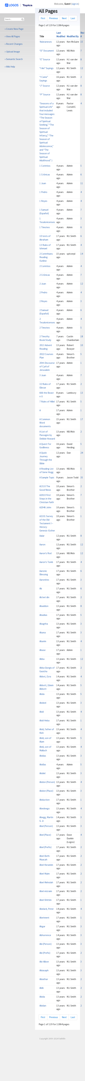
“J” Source (44, 85)
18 (81, 336)
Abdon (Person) (47, 782)
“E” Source (44, 59)
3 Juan (42, 375)
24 (81, 452)
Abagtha (43, 623)
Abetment (44, 917)
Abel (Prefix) (45, 847)
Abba (41, 658)
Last (73, 18)
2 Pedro (43, 292)
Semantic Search (14, 59)
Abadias (43, 614)
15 (81, 41)
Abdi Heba (44, 720)
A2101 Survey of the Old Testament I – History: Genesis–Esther (47, 523)
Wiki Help (10, 66)
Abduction (44, 799)
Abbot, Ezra (45, 676)
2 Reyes (43, 301)
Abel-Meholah (46, 882)
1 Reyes (43, 200)
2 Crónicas (44, 274)
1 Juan (42, 183)
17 (81, 419)
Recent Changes (14, 43)
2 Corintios (44, 266)
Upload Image (13, 51)
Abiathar (43, 979)
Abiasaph (44, 970)
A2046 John (45, 507)
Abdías (42, 764)
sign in (75, 3)
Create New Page (14, 28)
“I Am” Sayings (46, 68)
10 (81, 345)
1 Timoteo (44, 227)
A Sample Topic (46, 477)
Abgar (42, 926)
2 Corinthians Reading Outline (46, 257)
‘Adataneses (45, 41)
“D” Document (46, 50)
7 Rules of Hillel (47, 401)
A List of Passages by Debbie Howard (47, 435)
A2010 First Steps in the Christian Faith (46, 499)
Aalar (41, 535)
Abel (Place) (45, 834)
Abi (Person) (45, 943)
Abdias (42, 755)
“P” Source (44, 94)
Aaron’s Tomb (46, 562)
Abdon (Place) (46, 790)
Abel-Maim (44, 873)
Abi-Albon (44, 961)
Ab (40, 588)
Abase (42, 650)
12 (81, 68)
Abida (42, 996)
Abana (42, 632)
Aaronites (44, 579)
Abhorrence (45, 935)
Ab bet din (44, 597)
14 (81, 253)
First (43, 18)
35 (81, 477)
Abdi (41, 711)
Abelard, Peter (46, 908)
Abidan (42, 1005)
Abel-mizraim (45, 891)
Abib (41, 987)
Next (64, 18)
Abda (41, 694)
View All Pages (13, 36)
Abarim (42, 641)
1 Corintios (44, 165)
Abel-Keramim (46, 864)
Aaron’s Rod (45, 553)
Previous (53, 18)
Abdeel (42, 702)
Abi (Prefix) (44, 952)
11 (81, 183)
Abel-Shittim (45, 899)
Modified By (73, 36)
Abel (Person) (46, 826)
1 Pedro (43, 192)
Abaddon (43, 606)
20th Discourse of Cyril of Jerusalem (47, 366)
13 (81, 392)
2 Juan (42, 283)
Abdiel (42, 773)
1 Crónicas (44, 174)
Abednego (44, 808)
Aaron (42, 544)
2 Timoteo (44, 327)
